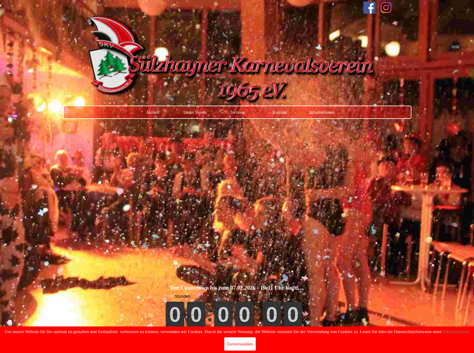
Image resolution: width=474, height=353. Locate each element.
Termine (237, 112)
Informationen (322, 112)
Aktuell (152, 112)
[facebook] (369, 7)
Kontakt (279, 112)
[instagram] (386, 7)
